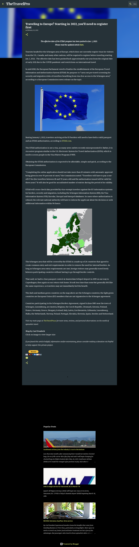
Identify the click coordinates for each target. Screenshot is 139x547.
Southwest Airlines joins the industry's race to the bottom (63, 449)
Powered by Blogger (69, 544)
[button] (27, 34)
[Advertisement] (69, 403)
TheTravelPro (18, 4)
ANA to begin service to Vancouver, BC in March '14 (61, 486)
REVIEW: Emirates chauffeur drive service (58, 521)
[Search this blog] (125, 4)
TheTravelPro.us (50, 321)
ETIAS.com (66, 141)
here (81, 45)
